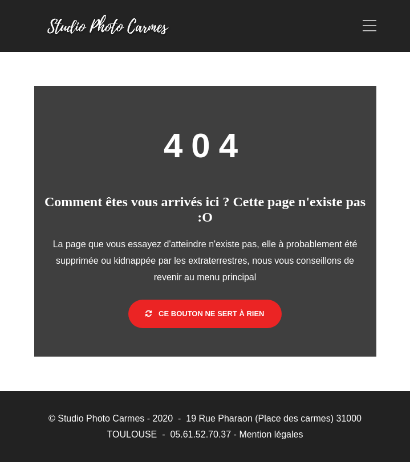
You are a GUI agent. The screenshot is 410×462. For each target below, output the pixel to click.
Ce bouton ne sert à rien (204, 313)
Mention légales (271, 434)
